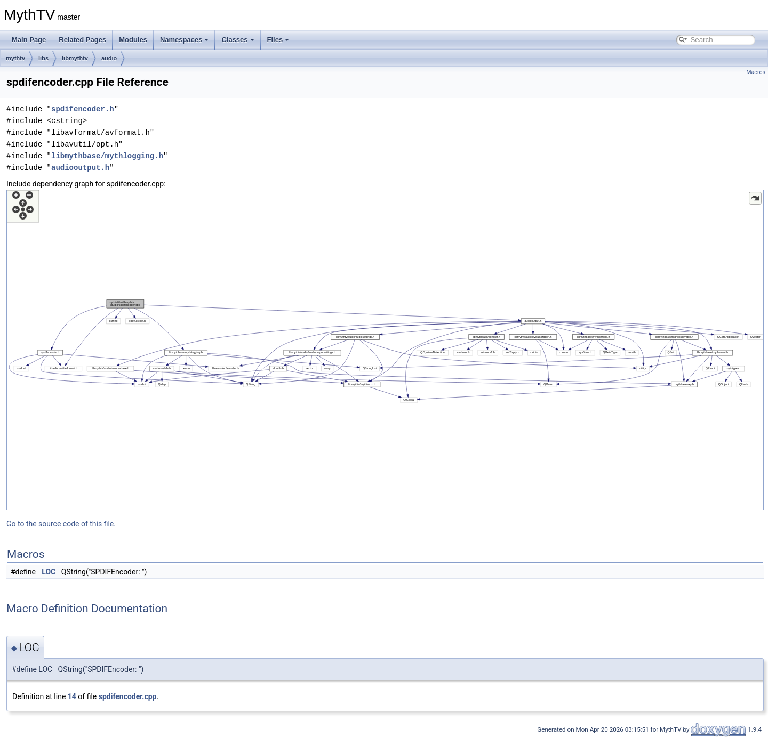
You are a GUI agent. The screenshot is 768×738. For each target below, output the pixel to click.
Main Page (29, 40)
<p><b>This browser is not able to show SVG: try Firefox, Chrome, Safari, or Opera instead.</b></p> (385, 350)
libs (43, 58)
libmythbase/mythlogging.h (107, 156)
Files (278, 40)
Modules (133, 40)
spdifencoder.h (82, 109)
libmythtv (75, 58)
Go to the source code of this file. (61, 524)
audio (109, 58)
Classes (237, 40)
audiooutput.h (80, 168)
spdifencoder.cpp (128, 696)
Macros (755, 72)
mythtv (15, 58)
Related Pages (82, 40)
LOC (48, 571)
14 (72, 696)
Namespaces (184, 40)
